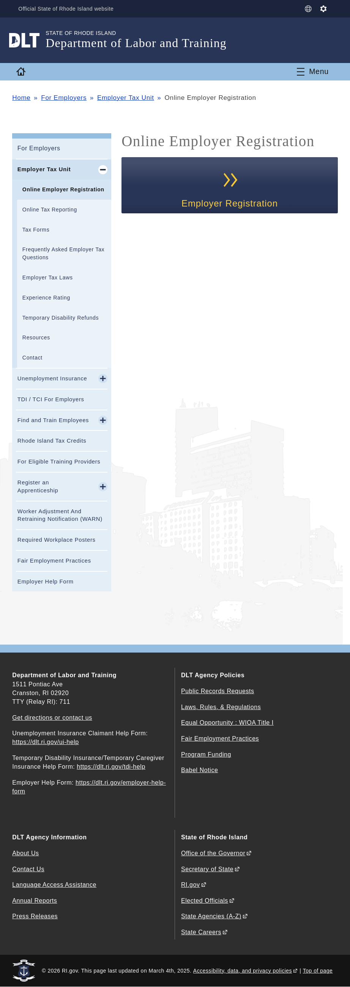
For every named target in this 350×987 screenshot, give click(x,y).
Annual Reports (34, 900)
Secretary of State (207, 869)
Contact (32, 358)
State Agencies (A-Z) (211, 916)
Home (21, 97)
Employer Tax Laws (47, 277)
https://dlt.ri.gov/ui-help (45, 742)
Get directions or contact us (52, 717)
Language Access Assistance (54, 884)
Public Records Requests (217, 691)
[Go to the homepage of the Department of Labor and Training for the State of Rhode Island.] (29, 40)
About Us (25, 853)
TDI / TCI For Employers (50, 399)
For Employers (64, 97)
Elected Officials (204, 900)
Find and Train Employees (53, 420)
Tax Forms (36, 230)
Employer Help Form (45, 582)
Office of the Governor (213, 853)
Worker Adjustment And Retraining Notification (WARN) (59, 515)
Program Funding (206, 754)
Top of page (318, 971)
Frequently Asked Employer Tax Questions (63, 253)
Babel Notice (199, 770)
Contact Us (28, 869)
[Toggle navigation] (313, 71)
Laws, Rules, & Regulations (221, 707)
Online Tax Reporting (49, 210)
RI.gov (190, 884)
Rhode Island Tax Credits (51, 441)
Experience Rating (46, 298)
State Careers (201, 932)
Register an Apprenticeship (37, 486)
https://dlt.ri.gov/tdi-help (111, 766)
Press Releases (35, 916)
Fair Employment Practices (54, 561)
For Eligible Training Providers (59, 462)
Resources (36, 337)
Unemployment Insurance (52, 378)
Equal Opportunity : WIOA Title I (227, 722)
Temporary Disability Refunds (60, 318)
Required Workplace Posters (56, 540)
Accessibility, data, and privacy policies (242, 971)
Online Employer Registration (63, 189)
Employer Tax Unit (125, 97)
